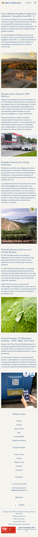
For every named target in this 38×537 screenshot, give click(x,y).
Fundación (19, 470)
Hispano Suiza (19, 462)
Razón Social (19, 429)
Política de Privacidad (19, 516)
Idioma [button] (28, 3)
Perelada (19, 466)
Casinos (19, 458)
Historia (19, 425)
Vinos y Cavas (19, 454)
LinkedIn (21, 505)
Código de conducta (19, 440)
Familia (19, 421)
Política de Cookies (19, 519)
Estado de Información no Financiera (19, 524)
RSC (19, 433)
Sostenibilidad (19, 436)
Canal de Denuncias (19, 521)
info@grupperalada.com (19, 490)
